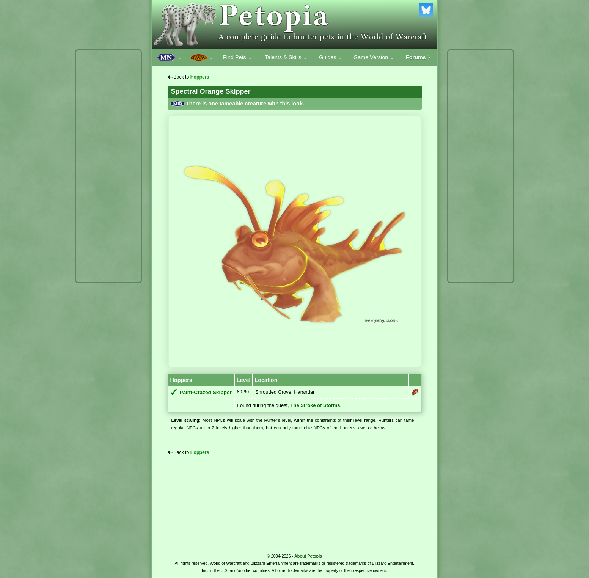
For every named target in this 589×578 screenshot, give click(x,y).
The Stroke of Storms (315, 405)
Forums (419, 57)
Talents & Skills (286, 57)
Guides (331, 57)
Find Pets (238, 57)
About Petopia (308, 556)
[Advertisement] (108, 166)
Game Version (373, 57)
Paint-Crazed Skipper (205, 392)
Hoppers (199, 77)
